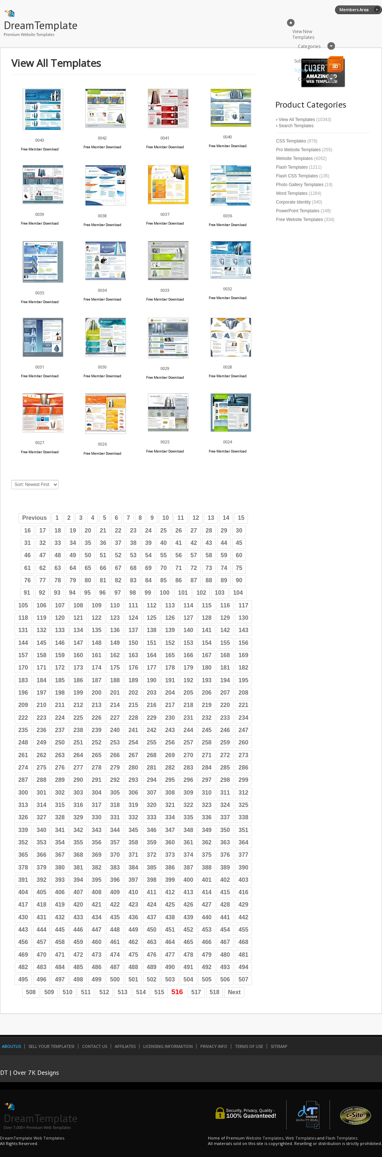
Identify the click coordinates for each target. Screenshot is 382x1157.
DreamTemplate (41, 25)
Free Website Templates (299, 219)
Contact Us (94, 1046)
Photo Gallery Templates (300, 184)
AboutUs (11, 1046)
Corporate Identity (293, 202)
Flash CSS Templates (297, 175)
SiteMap (279, 1046)
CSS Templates (291, 141)
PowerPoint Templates (297, 210)
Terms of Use (249, 1046)
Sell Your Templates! (51, 1046)
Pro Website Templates (298, 149)
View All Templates (297, 119)
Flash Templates (292, 167)
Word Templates (291, 193)
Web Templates (300, 1138)
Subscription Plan (312, 61)
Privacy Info (213, 1046)
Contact (306, 79)
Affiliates (125, 1046)
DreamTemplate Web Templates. (32, 1138)
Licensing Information (168, 1046)
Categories (309, 46)
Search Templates (296, 125)
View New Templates (303, 34)
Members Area (354, 9)
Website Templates (294, 158)
